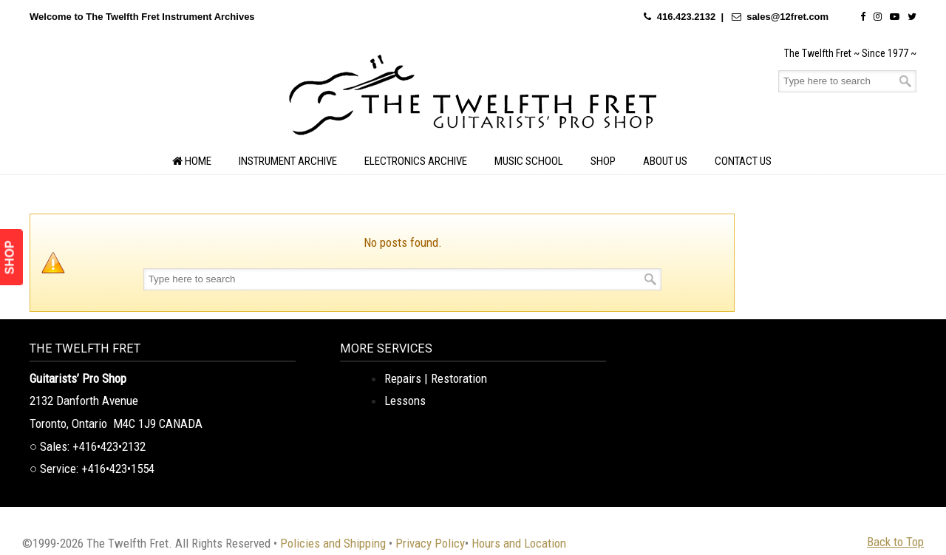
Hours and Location (519, 543)
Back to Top (895, 541)
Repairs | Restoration (435, 378)
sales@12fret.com (787, 16)
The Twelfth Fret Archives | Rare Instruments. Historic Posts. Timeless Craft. (473, 99)
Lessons (405, 400)
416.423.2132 (686, 16)
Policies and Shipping (333, 543)
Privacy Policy (430, 543)
